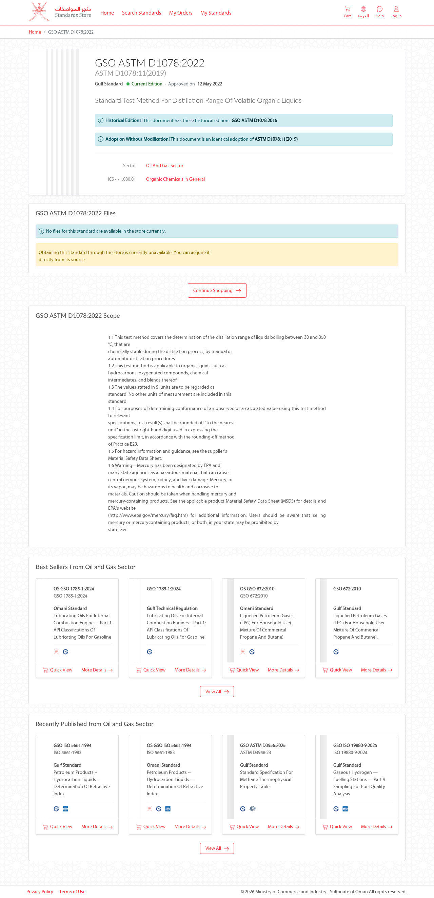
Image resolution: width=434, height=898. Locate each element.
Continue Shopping (217, 291)
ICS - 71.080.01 (122, 179)
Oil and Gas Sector (164, 166)
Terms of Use (72, 892)
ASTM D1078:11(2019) (276, 139)
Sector (129, 166)
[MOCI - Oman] (60, 12)
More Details (97, 670)
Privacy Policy (39, 892)
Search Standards (143, 12)
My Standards (215, 12)
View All (217, 692)
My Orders (180, 12)
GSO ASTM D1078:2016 (254, 120)
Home (109, 12)
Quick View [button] (57, 670)
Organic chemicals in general (175, 179)
